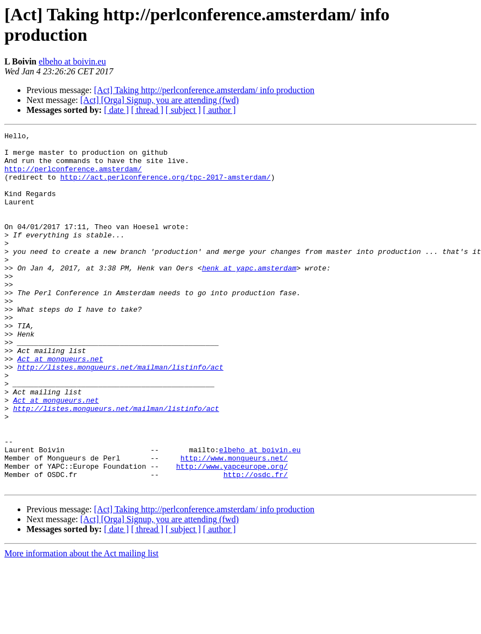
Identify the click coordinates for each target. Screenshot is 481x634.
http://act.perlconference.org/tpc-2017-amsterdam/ (165, 187)
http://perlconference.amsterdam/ (73, 177)
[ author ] (219, 110)
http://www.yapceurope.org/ (232, 534)
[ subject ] (183, 110)
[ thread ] (147, 110)
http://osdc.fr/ (255, 544)
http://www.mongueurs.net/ (234, 524)
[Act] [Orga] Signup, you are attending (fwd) (159, 100)
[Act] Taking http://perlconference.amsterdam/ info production (204, 90)
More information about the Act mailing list (81, 624)
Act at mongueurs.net (60, 405)
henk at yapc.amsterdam (249, 296)
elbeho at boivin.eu (72, 61)
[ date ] (116, 110)
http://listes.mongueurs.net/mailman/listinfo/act (120, 415)
